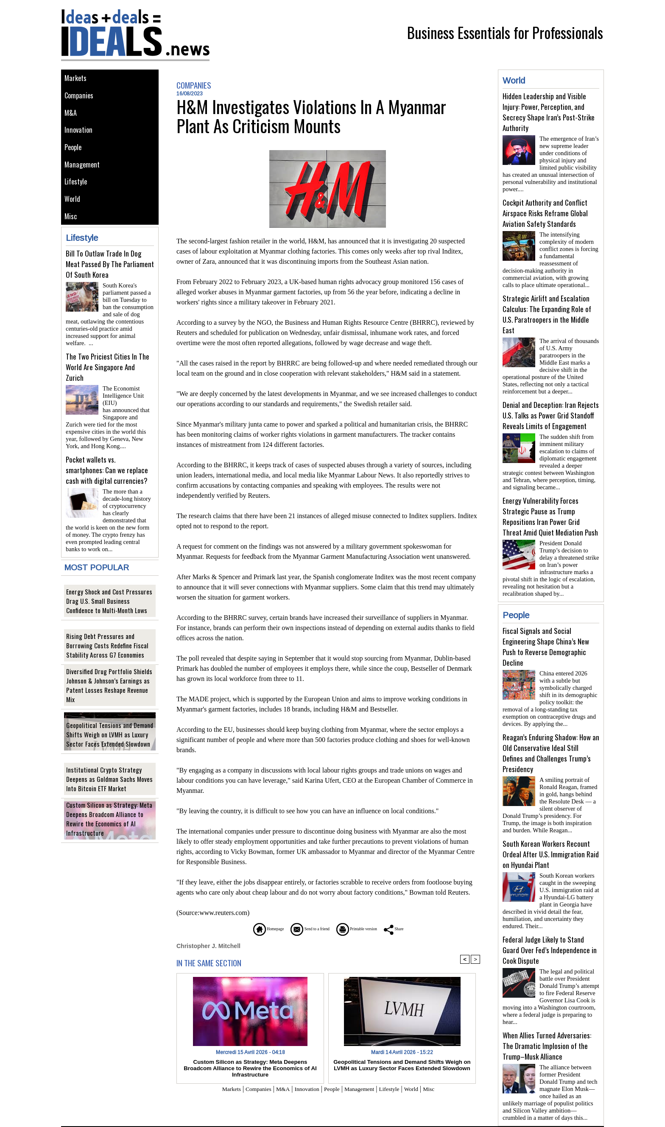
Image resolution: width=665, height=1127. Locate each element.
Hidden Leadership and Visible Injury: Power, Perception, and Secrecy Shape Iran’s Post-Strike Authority (549, 112)
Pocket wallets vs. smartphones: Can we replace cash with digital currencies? (107, 465)
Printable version (368, 928)
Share (419, 928)
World (73, 212)
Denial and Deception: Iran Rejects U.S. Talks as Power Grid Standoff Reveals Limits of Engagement (551, 405)
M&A (71, 117)
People (74, 155)
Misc (71, 231)
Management (83, 174)
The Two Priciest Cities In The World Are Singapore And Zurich (107, 373)
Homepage (245, 928)
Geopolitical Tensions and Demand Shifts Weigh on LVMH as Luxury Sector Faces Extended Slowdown (109, 726)
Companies (80, 98)
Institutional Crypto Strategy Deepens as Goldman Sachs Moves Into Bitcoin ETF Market (108, 771)
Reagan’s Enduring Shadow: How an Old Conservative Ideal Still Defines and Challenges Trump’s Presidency (551, 732)
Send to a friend (303, 928)
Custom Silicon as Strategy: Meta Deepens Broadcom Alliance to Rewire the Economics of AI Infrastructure (108, 815)
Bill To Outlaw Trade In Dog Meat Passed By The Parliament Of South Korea (110, 280)
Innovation (80, 136)
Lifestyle (77, 193)
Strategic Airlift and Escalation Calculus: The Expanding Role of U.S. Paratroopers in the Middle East (547, 307)
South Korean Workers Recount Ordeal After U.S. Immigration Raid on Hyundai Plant (551, 830)
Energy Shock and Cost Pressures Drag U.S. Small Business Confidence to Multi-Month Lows (109, 593)
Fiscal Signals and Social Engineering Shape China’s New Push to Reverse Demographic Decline (546, 629)
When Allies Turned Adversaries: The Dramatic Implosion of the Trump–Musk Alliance (547, 1015)
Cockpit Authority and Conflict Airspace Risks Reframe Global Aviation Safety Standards (545, 210)
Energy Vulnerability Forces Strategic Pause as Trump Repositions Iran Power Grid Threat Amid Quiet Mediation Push (550, 503)
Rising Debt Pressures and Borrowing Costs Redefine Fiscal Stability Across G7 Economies (108, 637)
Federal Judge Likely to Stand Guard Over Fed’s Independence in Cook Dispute (550, 923)
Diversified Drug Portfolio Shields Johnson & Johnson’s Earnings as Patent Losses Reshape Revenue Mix (109, 682)
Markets (76, 79)
